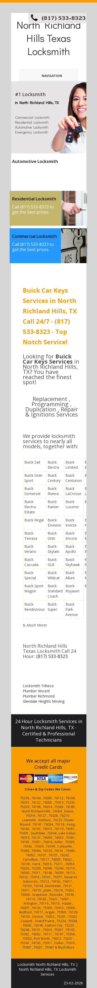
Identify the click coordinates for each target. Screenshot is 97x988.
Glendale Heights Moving (43, 701)
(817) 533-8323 (64, 18)
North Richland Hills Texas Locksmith (49, 38)
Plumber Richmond (39, 696)
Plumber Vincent (36, 690)
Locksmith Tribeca (38, 685)
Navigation (43, 76)
